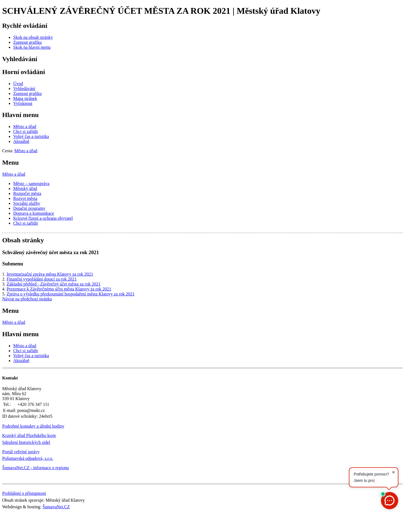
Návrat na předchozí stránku (27, 299)
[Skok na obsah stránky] (33, 37)
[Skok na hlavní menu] (32, 47)
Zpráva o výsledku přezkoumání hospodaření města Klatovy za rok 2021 (71, 294)
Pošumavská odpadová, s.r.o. (27, 458)
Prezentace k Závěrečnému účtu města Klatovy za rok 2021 (59, 289)
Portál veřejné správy (21, 451)
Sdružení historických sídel (26, 442)
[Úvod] (18, 83)
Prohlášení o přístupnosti (24, 493)
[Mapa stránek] (25, 98)
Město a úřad (13, 174)
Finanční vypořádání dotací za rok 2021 (42, 279)
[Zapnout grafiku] (27, 42)
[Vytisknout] (22, 103)
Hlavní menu (20, 114)
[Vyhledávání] (24, 88)
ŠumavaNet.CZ (56, 506)
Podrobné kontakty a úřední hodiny (33, 426)
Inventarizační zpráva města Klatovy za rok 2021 (50, 274)
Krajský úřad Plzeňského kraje (29, 435)
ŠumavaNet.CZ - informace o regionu (35, 467)
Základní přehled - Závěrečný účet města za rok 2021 (53, 284)
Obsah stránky (23, 240)
